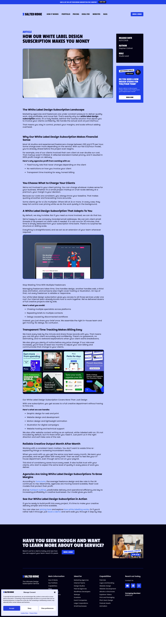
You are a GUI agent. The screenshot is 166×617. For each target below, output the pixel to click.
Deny (29, 608)
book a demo (54, 511)
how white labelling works (76, 509)
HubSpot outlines (38, 490)
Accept (11, 608)
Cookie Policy (24, 613)
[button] (55, 592)
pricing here (45, 509)
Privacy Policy (33, 613)
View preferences (47, 608)
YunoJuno (41, 481)
